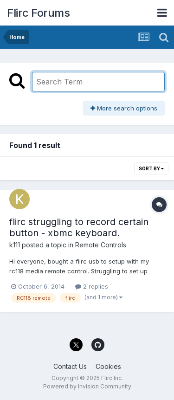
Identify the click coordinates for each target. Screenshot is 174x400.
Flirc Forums (38, 12)
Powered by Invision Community (87, 386)
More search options (123, 108)
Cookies (108, 366)
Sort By (151, 168)
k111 (14, 245)
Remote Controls (100, 245)
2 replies (91, 286)
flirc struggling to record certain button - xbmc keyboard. (78, 227)
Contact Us (70, 366)
